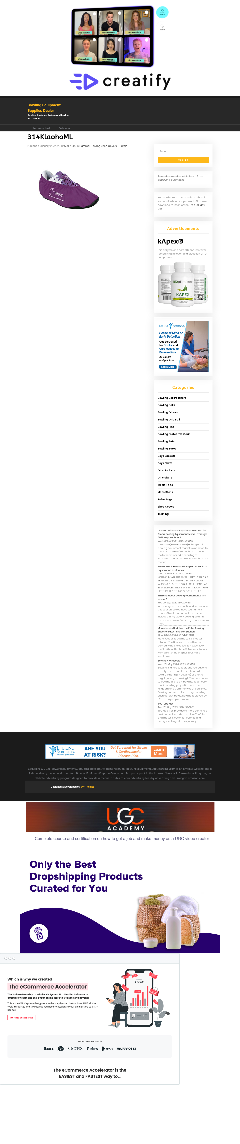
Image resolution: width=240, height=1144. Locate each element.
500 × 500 (70, 146)
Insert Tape (165, 485)
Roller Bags (165, 499)
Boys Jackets (167, 456)
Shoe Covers (166, 506)
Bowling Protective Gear (174, 434)
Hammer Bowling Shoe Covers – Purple (103, 146)
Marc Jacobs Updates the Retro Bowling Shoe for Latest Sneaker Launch (181, 629)
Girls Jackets (166, 470)
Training (163, 514)
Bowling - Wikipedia (169, 660)
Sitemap (64, 128)
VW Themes (87, 786)
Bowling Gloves (168, 412)
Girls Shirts (165, 477)
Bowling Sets (166, 441)
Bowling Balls (166, 405)
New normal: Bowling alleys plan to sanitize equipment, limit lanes (182, 568)
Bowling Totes (167, 448)
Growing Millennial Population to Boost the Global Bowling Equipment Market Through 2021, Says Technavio (182, 534)
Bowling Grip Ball (169, 419)
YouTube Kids (166, 703)
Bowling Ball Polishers (172, 398)
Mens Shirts (165, 492)
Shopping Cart (41, 128)
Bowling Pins (166, 427)
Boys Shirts (165, 463)
